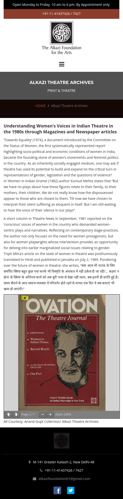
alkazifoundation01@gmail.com (64, 478)
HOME (40, 105)
